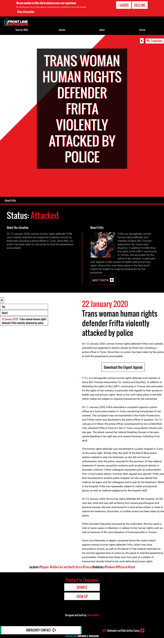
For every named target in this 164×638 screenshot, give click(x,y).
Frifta (85, 377)
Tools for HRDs (21, 29)
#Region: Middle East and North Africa (60, 567)
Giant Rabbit (93, 615)
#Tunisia (88, 567)
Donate (62, 29)
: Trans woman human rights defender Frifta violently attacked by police (24, 321)
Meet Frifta (100, 280)
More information (25, 11)
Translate (156, 40)
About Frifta (10, 200)
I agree (124, 5)
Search (142, 29)
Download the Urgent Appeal (123, 367)
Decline (139, 5)
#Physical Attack (125, 567)
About (5, 313)
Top (3, 307)
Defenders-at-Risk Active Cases (120, 630)
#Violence (109, 567)
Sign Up (82, 596)
